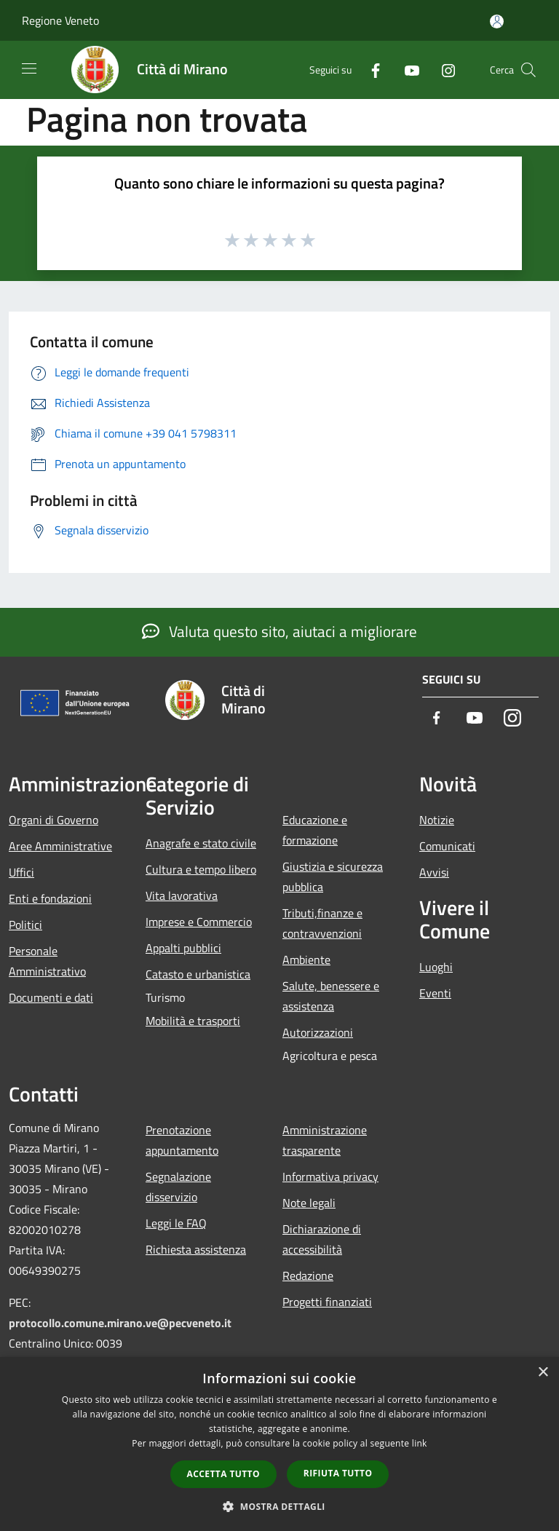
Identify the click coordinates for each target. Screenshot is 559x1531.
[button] (279, 1506)
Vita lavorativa (182, 895)
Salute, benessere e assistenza (330, 996)
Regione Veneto (60, 20)
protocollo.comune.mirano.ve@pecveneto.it (120, 1323)
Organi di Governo (53, 819)
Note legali (309, 1202)
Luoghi (436, 967)
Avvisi (434, 872)
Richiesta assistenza (196, 1249)
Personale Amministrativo (47, 961)
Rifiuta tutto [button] (338, 1473)
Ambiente (306, 959)
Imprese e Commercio (199, 921)
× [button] (542, 1372)
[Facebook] (369, 69)
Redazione (307, 1275)
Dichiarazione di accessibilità (321, 1239)
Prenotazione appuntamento (182, 1140)
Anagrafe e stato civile (201, 843)
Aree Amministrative (60, 846)
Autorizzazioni (317, 1032)
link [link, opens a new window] (419, 1443)
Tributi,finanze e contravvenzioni (322, 923)
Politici (25, 924)
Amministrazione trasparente (324, 1140)
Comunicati (447, 846)
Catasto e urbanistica (198, 974)
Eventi (435, 993)
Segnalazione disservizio (178, 1187)
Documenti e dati (51, 997)
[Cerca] (528, 70)
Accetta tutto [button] (223, 1474)
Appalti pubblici (183, 948)
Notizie (436, 819)
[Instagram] (442, 69)
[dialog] (279, 1444)
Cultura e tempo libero (201, 869)
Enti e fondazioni (50, 898)
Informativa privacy (330, 1176)
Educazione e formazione (314, 830)
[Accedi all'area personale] (497, 21)
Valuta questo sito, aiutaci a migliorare (279, 631)
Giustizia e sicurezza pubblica (332, 876)
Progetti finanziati (327, 1301)
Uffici (21, 872)
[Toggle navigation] (29, 68)
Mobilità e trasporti (193, 1020)
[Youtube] (406, 69)
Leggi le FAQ (176, 1223)
